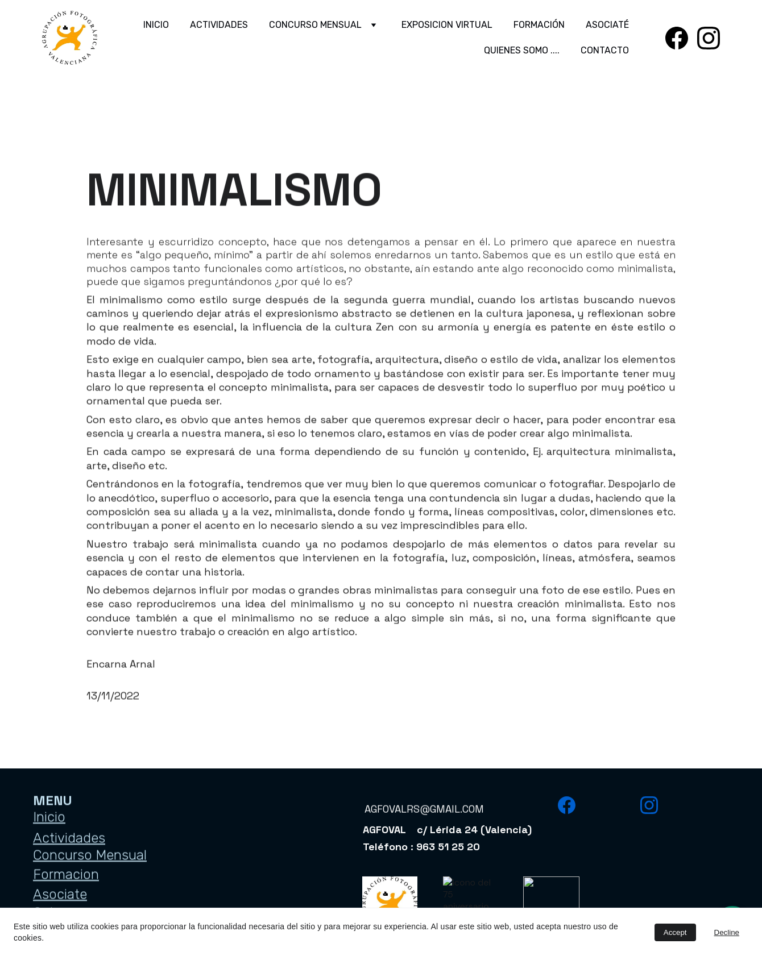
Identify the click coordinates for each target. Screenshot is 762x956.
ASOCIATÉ (607, 24)
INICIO (156, 24)
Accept (675, 932)
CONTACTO (605, 50)
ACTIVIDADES (219, 24)
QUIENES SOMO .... (522, 50)
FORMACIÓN (539, 24)
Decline (726, 932)
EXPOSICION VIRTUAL (446, 24)
